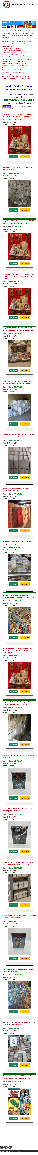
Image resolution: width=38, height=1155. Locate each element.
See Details (13, 157)
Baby (30, 41)
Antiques (5, 41)
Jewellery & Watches (8, 65)
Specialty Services (18, 72)
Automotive (21, 41)
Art (12, 41)
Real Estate (5, 72)
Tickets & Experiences (9, 78)
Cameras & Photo (7, 46)
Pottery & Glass (18, 70)
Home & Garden (21, 63)
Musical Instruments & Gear (18, 68)
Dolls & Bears (6, 59)
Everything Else (7, 61)
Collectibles (23, 52)
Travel (4, 81)
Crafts (22, 57)
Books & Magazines (8, 44)
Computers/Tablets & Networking (13, 55)
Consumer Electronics (9, 57)
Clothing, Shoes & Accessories (11, 50)
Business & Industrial (24, 44)
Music (4, 68)
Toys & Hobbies (25, 78)
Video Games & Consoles (18, 81)
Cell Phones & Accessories (10, 48)
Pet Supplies (6, 70)
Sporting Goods (7, 74)
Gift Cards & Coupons (22, 61)
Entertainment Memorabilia (23, 59)
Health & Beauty (7, 63)
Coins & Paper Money (9, 52)
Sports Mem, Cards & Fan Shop (12, 76)
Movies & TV (23, 65)
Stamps (27, 76)
